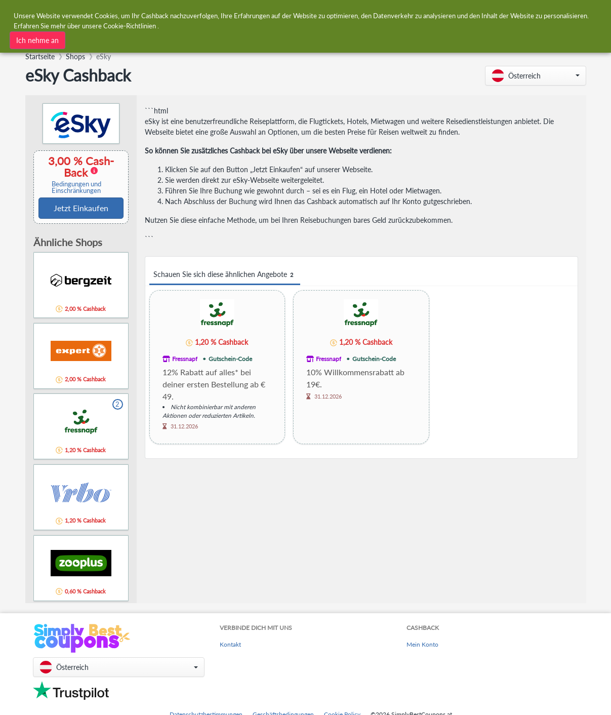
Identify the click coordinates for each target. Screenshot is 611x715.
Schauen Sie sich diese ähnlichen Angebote (224, 275)
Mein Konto (422, 644)
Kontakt (230, 644)
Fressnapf (184, 359)
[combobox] (281, 14)
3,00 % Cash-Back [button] (76, 174)
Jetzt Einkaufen (81, 208)
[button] (535, 76)
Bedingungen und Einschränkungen (76, 187)
